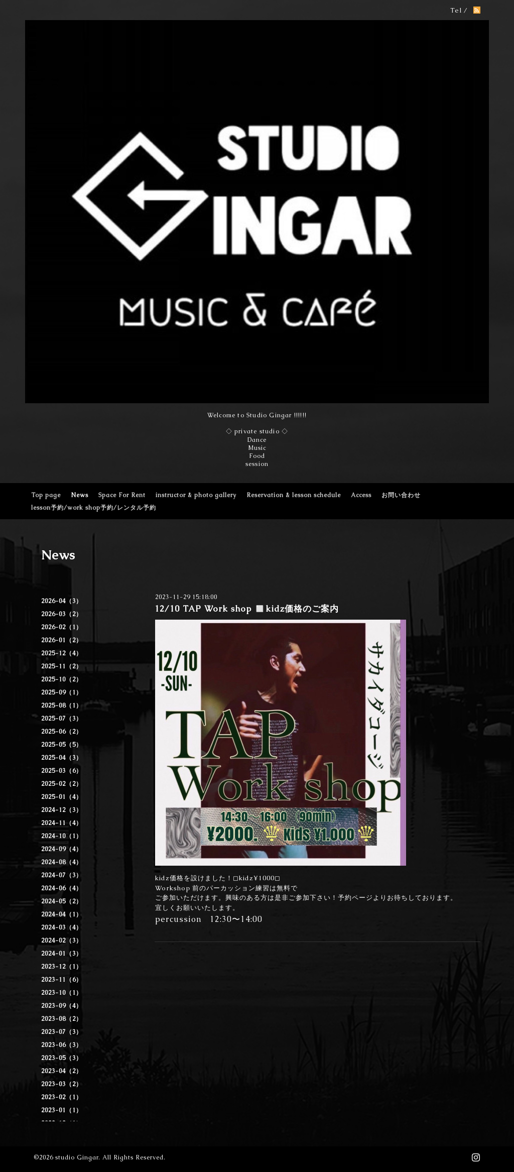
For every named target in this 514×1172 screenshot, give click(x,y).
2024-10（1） (61, 836)
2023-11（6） (61, 980)
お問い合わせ (401, 495)
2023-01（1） (61, 1110)
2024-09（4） (61, 849)
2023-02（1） (61, 1097)
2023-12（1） (61, 967)
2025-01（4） (61, 797)
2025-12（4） (61, 653)
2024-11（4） (61, 823)
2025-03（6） (61, 771)
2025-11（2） (61, 666)
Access (361, 495)
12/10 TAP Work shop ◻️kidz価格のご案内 (247, 608)
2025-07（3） (61, 719)
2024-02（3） (61, 940)
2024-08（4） (61, 862)
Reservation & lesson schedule (293, 495)
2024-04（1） (61, 914)
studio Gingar (76, 1157)
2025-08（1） (61, 705)
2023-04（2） (61, 1071)
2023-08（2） (61, 1019)
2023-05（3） (61, 1058)
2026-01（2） (61, 640)
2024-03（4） (61, 927)
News (79, 495)
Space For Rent (122, 495)
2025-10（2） (61, 679)
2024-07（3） (61, 875)
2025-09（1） (61, 692)
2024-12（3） (61, 810)
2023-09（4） (61, 1006)
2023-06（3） (61, 1045)
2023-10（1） (61, 993)
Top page (46, 495)
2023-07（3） (61, 1032)
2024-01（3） (61, 954)
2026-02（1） (61, 627)
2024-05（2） (61, 901)
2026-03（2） (61, 614)
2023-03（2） (61, 1084)
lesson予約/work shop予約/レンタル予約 (93, 508)
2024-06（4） (61, 888)
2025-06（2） (61, 732)
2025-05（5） (61, 745)
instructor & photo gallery (196, 495)
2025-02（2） (61, 784)
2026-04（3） (61, 601)
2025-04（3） (61, 758)
